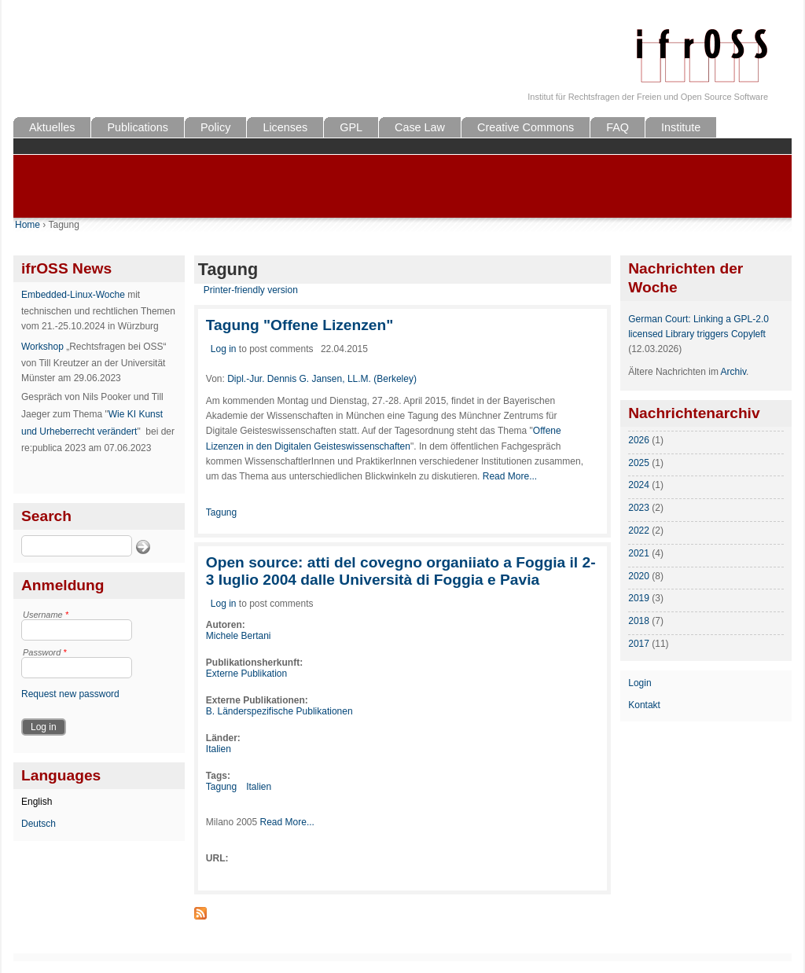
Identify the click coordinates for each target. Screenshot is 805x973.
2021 (638, 553)
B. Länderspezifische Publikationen (279, 711)
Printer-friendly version (251, 290)
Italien (218, 749)
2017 (638, 643)
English (36, 801)
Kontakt (644, 704)
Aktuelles (52, 127)
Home (27, 224)
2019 (638, 598)
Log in (224, 348)
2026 (638, 440)
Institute (680, 127)
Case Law (420, 127)
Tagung (221, 512)
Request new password (70, 693)
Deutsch (38, 823)
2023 (638, 507)
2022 (638, 530)
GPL (351, 127)
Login (639, 682)
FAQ (617, 127)
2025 (638, 462)
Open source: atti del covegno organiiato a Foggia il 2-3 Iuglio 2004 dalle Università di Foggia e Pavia (401, 571)
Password (45, 652)
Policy (215, 127)
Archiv (733, 371)
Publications (137, 127)
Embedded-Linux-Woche (73, 294)
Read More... (510, 476)
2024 (638, 484)
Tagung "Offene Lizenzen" (300, 325)
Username (45, 614)
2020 (638, 576)
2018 (638, 620)
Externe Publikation (246, 673)
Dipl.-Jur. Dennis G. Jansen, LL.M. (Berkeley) (322, 378)
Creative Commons (525, 127)
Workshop (42, 346)
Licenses (285, 127)
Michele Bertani (238, 635)
